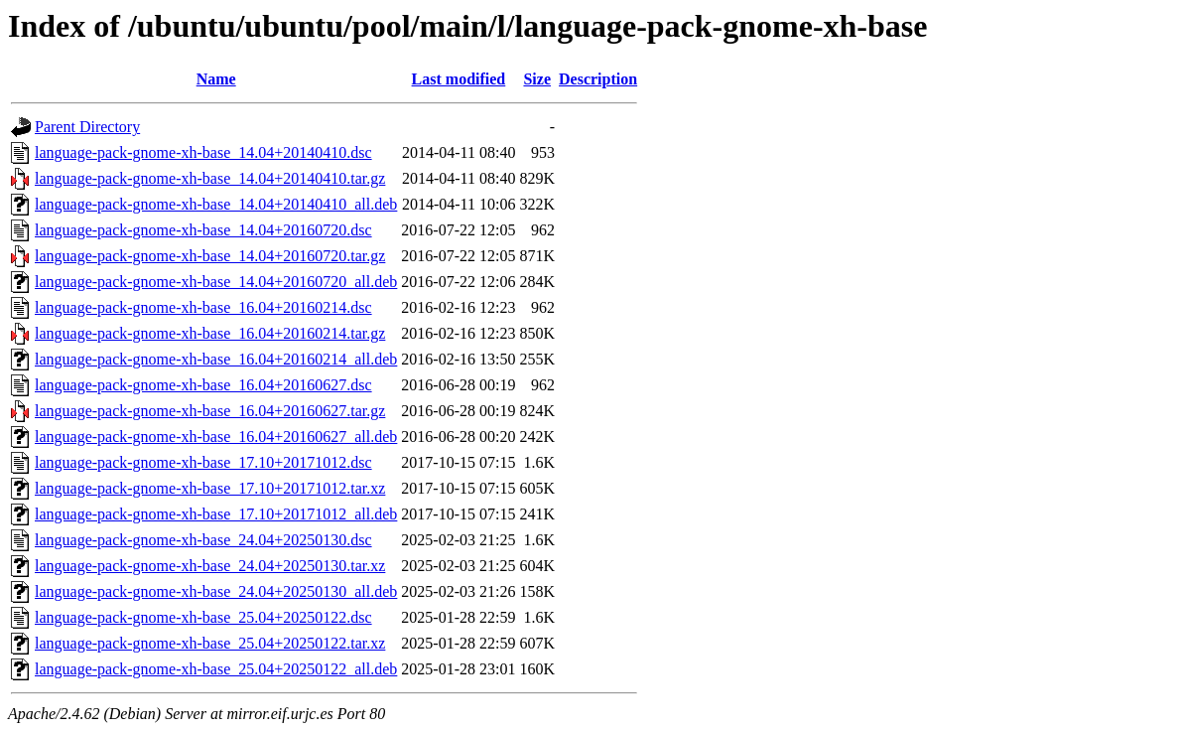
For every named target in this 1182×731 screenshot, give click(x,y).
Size (537, 79)
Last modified (459, 79)
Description (598, 79)
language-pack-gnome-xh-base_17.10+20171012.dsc (203, 462)
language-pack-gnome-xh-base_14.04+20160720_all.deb (216, 281)
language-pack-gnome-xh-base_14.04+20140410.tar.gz (210, 178)
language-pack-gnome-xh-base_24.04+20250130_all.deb (216, 591)
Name (216, 79)
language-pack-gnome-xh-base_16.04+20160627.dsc (203, 384)
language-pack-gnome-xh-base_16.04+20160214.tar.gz (210, 333)
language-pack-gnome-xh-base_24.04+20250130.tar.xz (210, 565)
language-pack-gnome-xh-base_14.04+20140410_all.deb (216, 204)
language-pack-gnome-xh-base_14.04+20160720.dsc (203, 229)
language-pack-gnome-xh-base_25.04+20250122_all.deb (216, 668)
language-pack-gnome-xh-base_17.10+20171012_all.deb (216, 514)
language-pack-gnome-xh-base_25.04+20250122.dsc (203, 617)
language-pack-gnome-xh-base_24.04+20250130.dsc (203, 539)
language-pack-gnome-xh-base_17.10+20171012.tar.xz (210, 488)
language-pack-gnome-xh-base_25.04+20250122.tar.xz (210, 643)
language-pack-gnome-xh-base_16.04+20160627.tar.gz (210, 410)
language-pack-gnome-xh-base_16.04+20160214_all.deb (216, 359)
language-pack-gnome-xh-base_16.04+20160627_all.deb (216, 436)
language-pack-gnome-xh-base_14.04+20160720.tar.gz (210, 255)
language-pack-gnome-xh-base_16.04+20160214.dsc (203, 307)
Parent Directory (87, 126)
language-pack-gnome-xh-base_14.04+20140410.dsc (203, 152)
